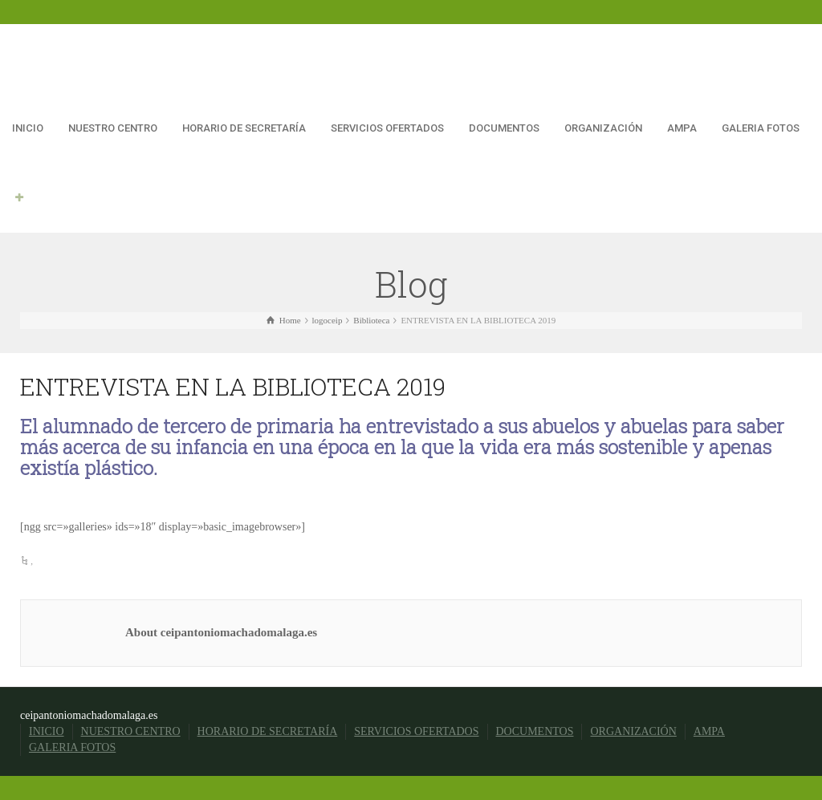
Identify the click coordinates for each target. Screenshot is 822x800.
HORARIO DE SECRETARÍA (244, 128)
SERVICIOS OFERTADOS (387, 128)
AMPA (682, 128)
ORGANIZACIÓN (603, 128)
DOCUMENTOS (504, 128)
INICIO (27, 128)
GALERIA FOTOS (761, 128)
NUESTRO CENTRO (112, 128)
